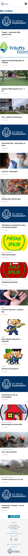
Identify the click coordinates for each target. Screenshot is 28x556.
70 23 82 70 (14, 531)
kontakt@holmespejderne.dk (14, 533)
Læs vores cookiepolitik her (14, 544)
